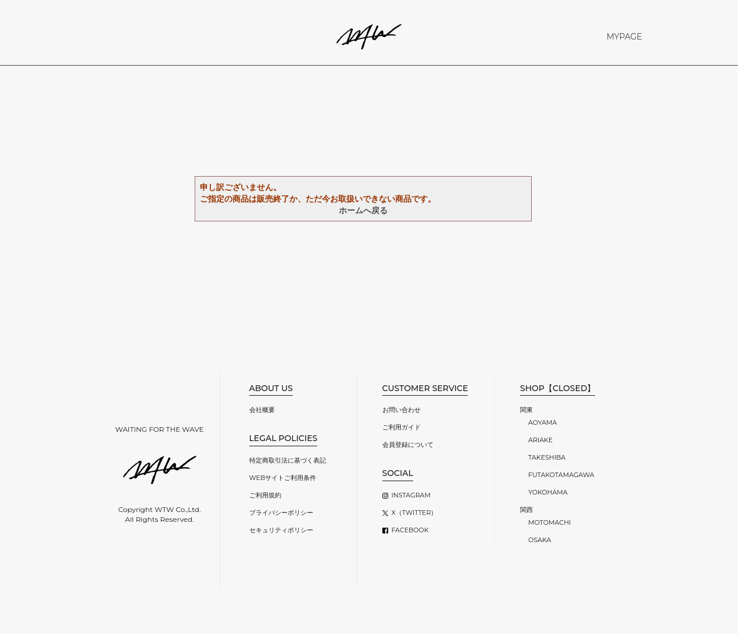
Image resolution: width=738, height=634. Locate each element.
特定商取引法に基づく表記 (287, 460)
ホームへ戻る (363, 210)
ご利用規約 (265, 495)
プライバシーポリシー (281, 512)
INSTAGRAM (411, 495)
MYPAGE (624, 36)
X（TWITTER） (415, 512)
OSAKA (539, 540)
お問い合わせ (401, 410)
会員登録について (408, 444)
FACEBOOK (410, 530)
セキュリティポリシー (281, 530)
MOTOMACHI (549, 522)
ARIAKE (540, 440)
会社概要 (262, 410)
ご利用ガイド (401, 427)
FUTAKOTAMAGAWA (561, 475)
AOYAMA (542, 422)
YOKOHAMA (548, 492)
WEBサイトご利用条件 (283, 478)
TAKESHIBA (546, 457)
